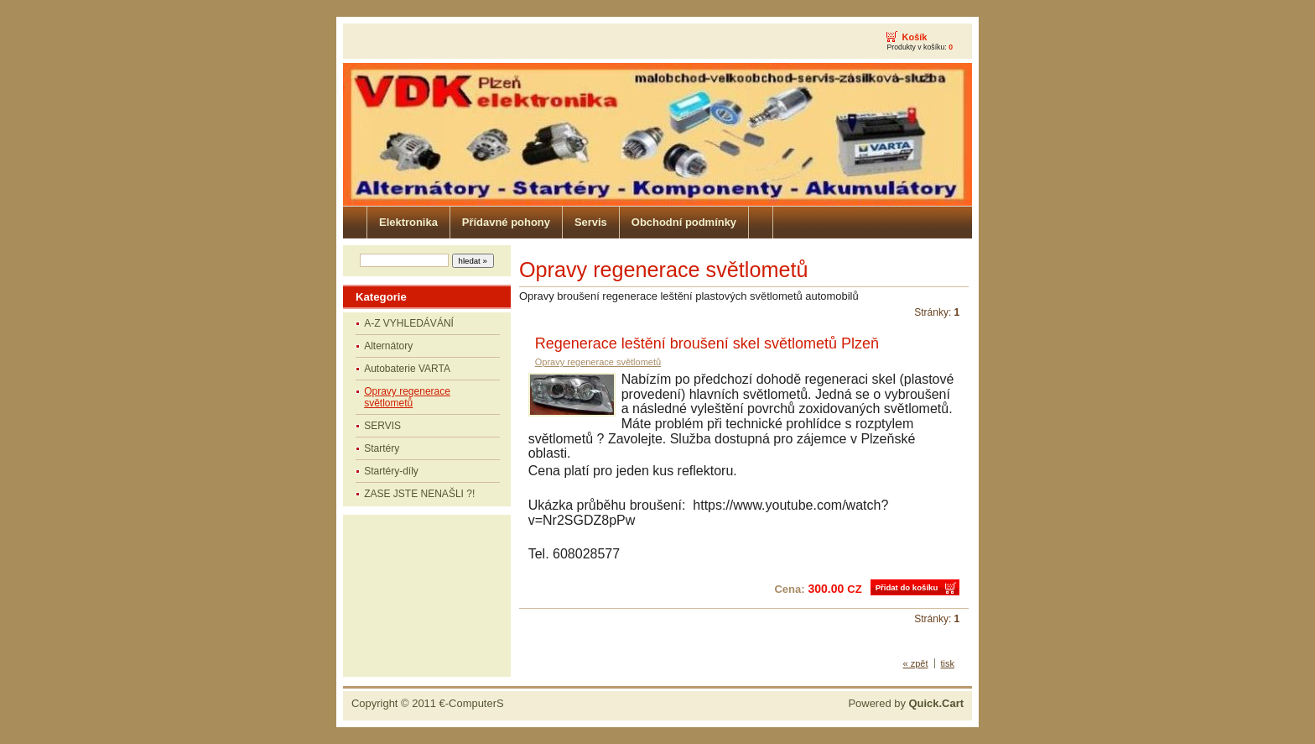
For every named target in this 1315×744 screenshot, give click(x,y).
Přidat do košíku (907, 587)
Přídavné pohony (506, 222)
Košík (914, 37)
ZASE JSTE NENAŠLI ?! (419, 494)
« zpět (915, 663)
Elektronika (408, 222)
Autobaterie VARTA (407, 369)
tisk (948, 663)
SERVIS (382, 426)
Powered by (906, 703)
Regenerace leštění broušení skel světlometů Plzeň (707, 343)
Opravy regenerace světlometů (407, 397)
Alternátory (388, 346)
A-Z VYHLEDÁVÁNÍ (409, 323)
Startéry (381, 448)
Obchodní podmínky (684, 222)
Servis (590, 222)
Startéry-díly (391, 471)
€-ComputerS (471, 703)
